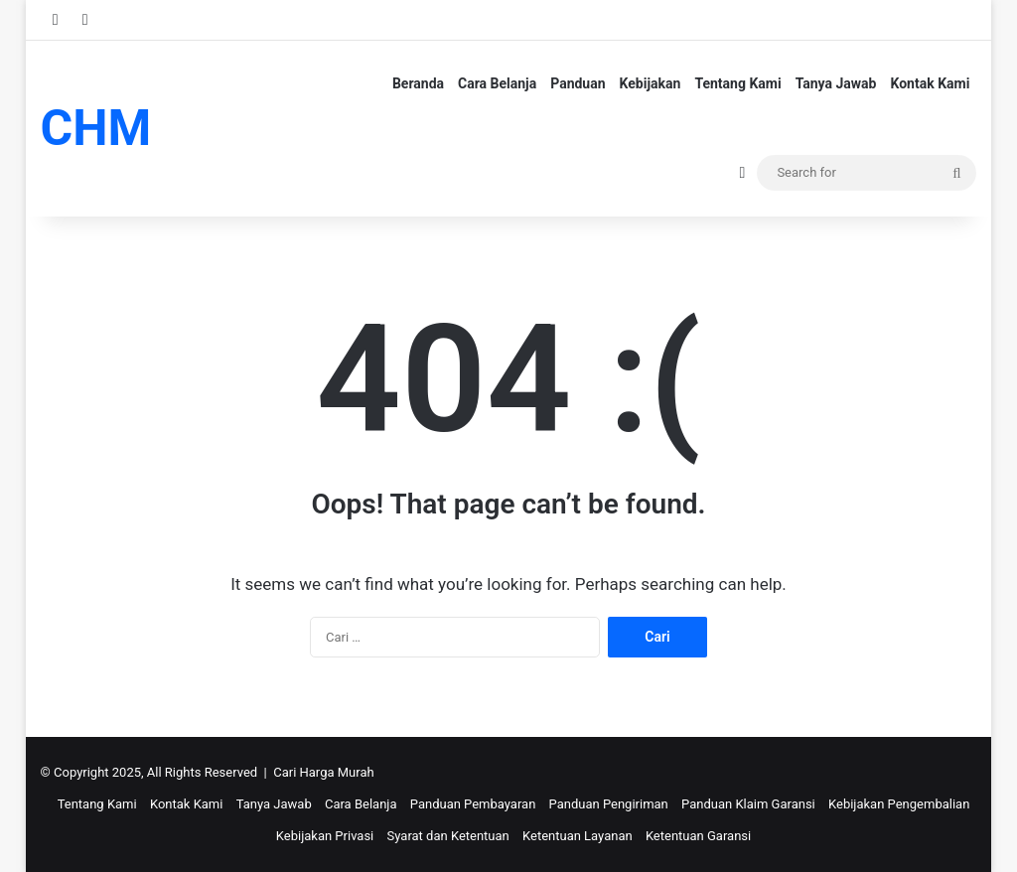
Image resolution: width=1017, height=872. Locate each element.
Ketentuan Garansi (698, 835)
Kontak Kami (930, 83)
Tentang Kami (737, 83)
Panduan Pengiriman (608, 804)
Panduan (577, 83)
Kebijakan (650, 83)
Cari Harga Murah (323, 772)
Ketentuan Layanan (577, 835)
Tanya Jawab (836, 83)
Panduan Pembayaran (473, 804)
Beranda (418, 83)
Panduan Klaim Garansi (748, 804)
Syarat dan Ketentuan (448, 835)
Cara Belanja (497, 83)
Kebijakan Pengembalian (898, 804)
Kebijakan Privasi (325, 835)
